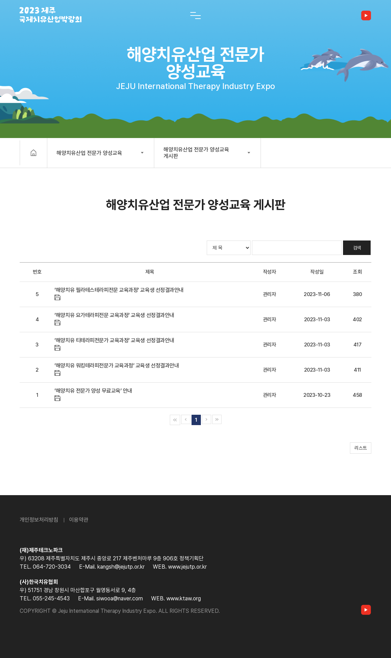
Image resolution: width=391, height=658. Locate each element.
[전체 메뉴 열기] (195, 15)
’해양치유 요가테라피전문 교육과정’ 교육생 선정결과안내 (114, 315)
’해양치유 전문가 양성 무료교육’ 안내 (93, 390)
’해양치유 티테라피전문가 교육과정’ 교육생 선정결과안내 (114, 340)
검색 (357, 248)
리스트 (360, 448)
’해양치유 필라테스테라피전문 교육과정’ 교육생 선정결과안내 (119, 290)
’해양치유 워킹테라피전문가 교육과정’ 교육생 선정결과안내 (117, 365)
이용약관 (78, 520)
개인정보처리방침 (39, 520)
